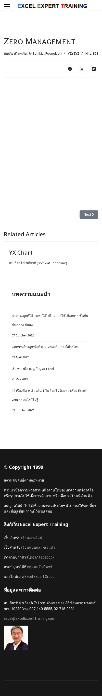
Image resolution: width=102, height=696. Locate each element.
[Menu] (7, 6)
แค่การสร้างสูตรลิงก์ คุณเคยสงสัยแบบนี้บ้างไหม (51, 353)
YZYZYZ (73, 53)
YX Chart (21, 252)
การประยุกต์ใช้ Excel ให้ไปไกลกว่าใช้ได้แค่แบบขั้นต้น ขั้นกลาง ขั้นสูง (51, 327)
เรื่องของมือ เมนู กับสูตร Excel (51, 375)
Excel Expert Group (39, 577)
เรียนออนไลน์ (31, 538)
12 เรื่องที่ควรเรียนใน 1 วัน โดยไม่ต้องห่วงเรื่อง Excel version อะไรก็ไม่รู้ (51, 402)
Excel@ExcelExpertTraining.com (29, 618)
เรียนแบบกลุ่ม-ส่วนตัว (38, 547)
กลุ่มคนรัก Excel (39, 567)
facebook (46, 557)
